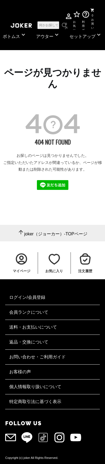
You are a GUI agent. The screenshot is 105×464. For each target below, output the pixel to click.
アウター (48, 35)
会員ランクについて (28, 312)
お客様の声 (20, 371)
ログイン (66, 24)
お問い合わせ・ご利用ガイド (37, 357)
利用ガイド (83, 25)
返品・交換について (28, 342)
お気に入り (74, 25)
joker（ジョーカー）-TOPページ (55, 234)
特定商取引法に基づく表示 (35, 401)
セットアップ (85, 35)
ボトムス (15, 35)
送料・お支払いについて (33, 327)
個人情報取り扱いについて (35, 386)
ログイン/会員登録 (27, 297)
